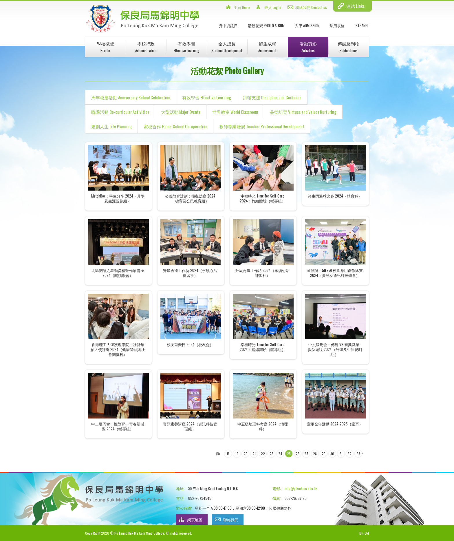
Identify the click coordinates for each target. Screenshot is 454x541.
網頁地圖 (194, 519)
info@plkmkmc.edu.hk (301, 488)
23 (271, 453)
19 (236, 453)
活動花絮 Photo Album (266, 25)
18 (228, 453)
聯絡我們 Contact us (311, 7)
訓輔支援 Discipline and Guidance (272, 97)
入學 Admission (307, 25)
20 (246, 453)
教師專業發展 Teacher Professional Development (261, 126)
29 (323, 453)
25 (289, 453)
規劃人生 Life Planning (111, 126)
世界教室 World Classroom (235, 112)
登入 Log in (272, 7)
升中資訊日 (228, 25)
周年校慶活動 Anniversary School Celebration (130, 97)
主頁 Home (242, 7)
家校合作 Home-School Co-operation (175, 126)
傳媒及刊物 (348, 46)
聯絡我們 (230, 519)
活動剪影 (308, 46)
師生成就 (267, 46)
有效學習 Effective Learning (206, 97)
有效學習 (186, 46)
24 (280, 453)
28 (315, 453)
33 (358, 453)
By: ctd (364, 533)
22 (263, 453)
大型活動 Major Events (180, 112)
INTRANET (362, 25)
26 (297, 453)
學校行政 (145, 46)
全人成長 (227, 46)
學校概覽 (105, 46)
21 (254, 453)
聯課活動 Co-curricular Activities (120, 112)
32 (350, 453)
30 (332, 453)
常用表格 (337, 25)
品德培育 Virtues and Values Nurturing (303, 112)
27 (306, 453)
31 (341, 453)
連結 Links (355, 6)
